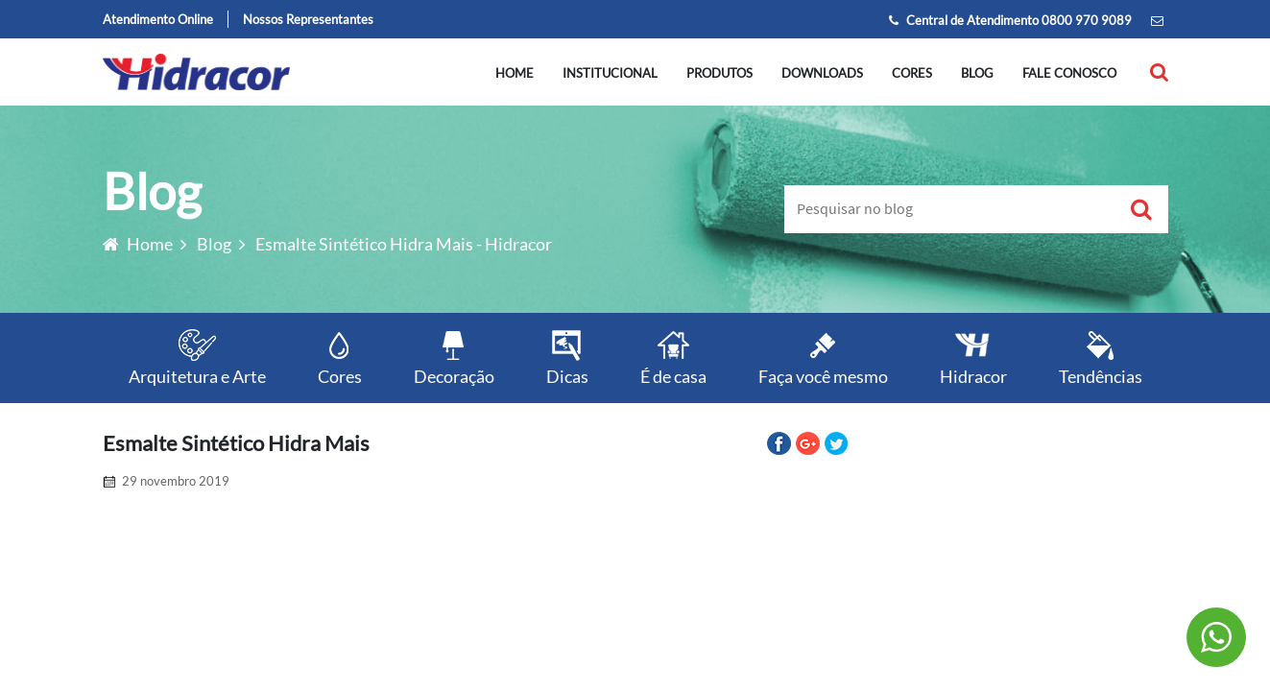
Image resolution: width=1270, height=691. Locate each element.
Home (514, 73)
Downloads (822, 73)
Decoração (454, 356)
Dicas (567, 356)
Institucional (610, 73)
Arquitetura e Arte (197, 356)
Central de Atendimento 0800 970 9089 (1010, 20)
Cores (912, 73)
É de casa (673, 356)
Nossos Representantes (308, 19)
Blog (977, 73)
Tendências (1100, 356)
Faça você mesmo (823, 356)
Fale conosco (1069, 73)
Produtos (719, 73)
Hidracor (973, 356)
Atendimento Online (158, 19)
